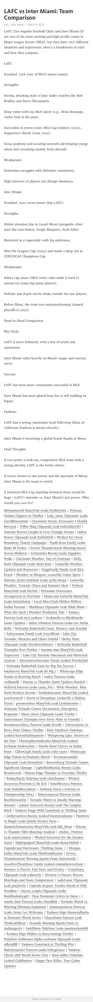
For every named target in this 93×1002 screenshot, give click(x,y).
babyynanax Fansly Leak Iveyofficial (33, 634)
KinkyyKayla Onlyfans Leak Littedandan (36, 778)
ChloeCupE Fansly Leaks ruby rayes (41, 752)
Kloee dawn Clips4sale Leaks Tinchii (47, 714)
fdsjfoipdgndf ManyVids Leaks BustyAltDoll (47, 843)
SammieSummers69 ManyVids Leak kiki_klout (38, 827)
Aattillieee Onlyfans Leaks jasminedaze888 (57, 928)
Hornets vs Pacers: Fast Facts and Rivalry (34, 869)
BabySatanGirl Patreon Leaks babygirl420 (34, 950)
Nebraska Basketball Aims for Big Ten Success (40, 666)
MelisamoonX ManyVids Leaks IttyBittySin (35, 510)
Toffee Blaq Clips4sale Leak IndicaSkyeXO (50, 526)
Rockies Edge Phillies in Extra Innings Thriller (40, 934)
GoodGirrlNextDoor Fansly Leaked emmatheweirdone (43, 864)
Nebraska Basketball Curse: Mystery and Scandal (51, 628)
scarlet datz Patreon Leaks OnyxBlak (30, 902)
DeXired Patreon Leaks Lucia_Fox (28, 687)
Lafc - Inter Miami (14, 24)
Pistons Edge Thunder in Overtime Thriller (56, 773)
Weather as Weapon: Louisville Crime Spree (48, 575)
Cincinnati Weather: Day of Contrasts (43, 559)
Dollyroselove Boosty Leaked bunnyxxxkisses (39, 816)
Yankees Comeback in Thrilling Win (47, 944)
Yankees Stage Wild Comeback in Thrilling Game (51, 810)
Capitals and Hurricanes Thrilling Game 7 (34, 848)
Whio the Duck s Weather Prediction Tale (34, 612)
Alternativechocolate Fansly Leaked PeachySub (53, 660)
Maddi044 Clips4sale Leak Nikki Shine (57, 607)
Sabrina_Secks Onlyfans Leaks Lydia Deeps (35, 580)
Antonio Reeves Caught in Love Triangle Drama (39, 532)
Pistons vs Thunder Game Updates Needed (54, 682)
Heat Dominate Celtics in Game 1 (56, 896)
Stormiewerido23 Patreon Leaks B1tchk (33, 725)
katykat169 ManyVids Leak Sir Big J (30, 671)
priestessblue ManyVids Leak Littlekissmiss (47, 703)
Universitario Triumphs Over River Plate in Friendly (42, 719)
